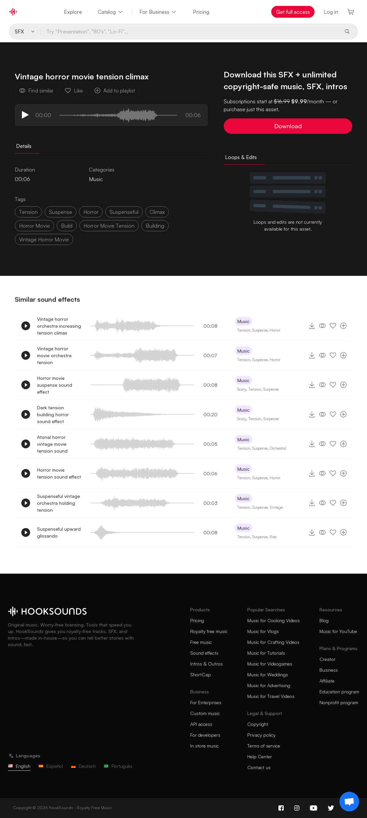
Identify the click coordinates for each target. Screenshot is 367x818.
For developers (205, 735)
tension (28, 212)
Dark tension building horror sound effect (53, 414)
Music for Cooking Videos (273, 620)
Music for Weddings (267, 674)
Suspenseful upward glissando (59, 532)
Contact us (259, 767)
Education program (339, 691)
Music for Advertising (268, 685)
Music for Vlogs (263, 631)
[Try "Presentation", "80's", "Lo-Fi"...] (190, 31)
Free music (201, 642)
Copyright (257, 724)
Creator (327, 659)
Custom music (205, 713)
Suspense (260, 330)
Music (96, 179)
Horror (275, 330)
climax (157, 212)
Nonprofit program (338, 702)
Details (23, 146)
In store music (204, 745)
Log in (331, 12)
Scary (241, 389)
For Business (158, 12)
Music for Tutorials (266, 653)
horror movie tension (109, 225)
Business (328, 670)
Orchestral (278, 448)
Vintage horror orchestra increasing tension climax (59, 326)
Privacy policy (261, 735)
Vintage (276, 507)
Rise (273, 536)
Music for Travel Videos (271, 696)
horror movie (34, 225)
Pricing (201, 12)
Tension (243, 330)
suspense (60, 212)
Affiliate (327, 681)
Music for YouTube (338, 631)
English (19, 766)
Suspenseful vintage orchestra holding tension (58, 503)
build (66, 225)
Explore (73, 12)
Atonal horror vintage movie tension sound (52, 444)
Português (118, 766)
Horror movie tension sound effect (59, 473)
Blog (324, 620)
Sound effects (204, 653)
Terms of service (263, 745)
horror (90, 212)
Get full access (293, 12)
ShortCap (200, 674)
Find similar (36, 90)
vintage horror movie (44, 239)
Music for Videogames (269, 663)
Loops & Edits (241, 157)
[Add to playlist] (343, 325)
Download (288, 126)
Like (74, 90)
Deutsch (83, 766)
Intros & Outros (206, 663)
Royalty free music (209, 631)
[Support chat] (349, 801)
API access (201, 724)
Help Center (259, 756)
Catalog (111, 12)
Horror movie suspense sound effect (54, 385)
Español (50, 766)
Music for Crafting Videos (273, 642)
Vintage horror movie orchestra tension (54, 355)
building (155, 225)
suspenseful (124, 212)
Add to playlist (114, 90)
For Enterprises (205, 702)
